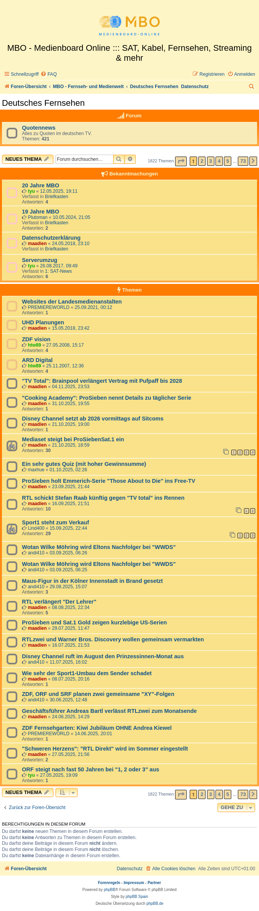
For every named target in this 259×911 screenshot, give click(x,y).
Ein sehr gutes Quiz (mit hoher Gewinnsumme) (84, 464)
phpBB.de (155, 903)
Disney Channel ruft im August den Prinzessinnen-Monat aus (103, 656)
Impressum (134, 883)
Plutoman (37, 217)
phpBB (109, 890)
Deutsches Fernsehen (43, 103)
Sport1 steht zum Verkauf (55, 522)
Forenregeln (109, 883)
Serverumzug (39, 260)
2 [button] (202, 161)
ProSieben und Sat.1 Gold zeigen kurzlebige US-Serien (94, 622)
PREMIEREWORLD (48, 307)
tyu (31, 191)
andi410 (36, 553)
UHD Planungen (43, 322)
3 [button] (210, 161)
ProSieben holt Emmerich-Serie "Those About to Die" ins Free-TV (108, 481)
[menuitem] (48, 74)
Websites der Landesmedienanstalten (72, 302)
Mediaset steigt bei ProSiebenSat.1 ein (73, 439)
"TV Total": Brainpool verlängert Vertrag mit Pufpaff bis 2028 (102, 381)
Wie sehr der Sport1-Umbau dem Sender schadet (87, 673)
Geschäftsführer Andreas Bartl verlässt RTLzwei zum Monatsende (109, 711)
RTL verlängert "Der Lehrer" (59, 602)
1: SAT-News (58, 271)
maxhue (36, 469)
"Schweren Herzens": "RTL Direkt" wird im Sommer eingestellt (105, 749)
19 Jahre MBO (40, 212)
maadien (37, 243)
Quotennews (38, 128)
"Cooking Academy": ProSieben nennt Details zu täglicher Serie (106, 398)
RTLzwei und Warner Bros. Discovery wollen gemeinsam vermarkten (113, 639)
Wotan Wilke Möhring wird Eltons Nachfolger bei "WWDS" (99, 547)
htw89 (34, 345)
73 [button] (243, 161)
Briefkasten (57, 196)
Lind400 (36, 528)
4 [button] (219, 161)
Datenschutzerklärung (51, 238)
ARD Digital (37, 360)
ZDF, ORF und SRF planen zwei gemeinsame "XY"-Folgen (98, 694)
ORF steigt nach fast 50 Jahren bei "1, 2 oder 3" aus (90, 769)
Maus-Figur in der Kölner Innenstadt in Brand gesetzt (92, 581)
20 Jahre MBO (40, 185)
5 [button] (227, 161)
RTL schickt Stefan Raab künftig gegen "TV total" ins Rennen (103, 498)
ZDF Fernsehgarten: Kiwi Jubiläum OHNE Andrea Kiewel (97, 728)
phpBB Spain (136, 896)
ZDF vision (36, 339)
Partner (154, 883)
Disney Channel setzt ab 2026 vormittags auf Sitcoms (93, 418)
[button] (181, 161)
